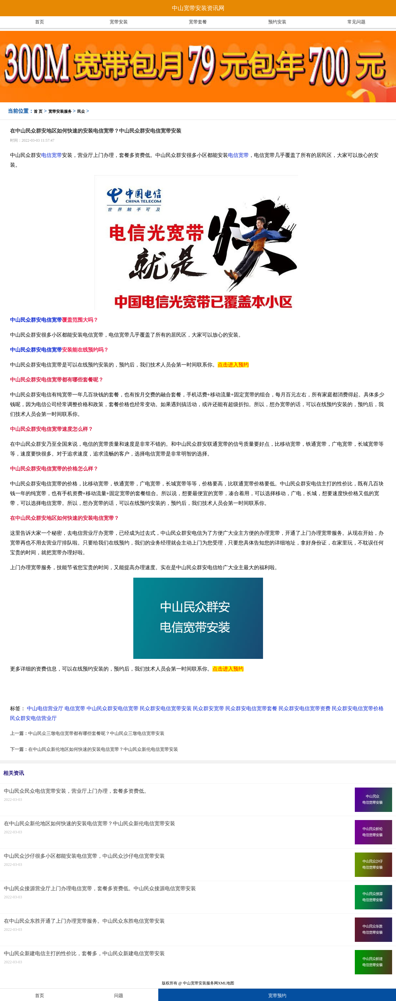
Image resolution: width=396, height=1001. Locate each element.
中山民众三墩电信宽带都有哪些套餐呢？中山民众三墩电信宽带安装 (96, 733)
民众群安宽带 (208, 708)
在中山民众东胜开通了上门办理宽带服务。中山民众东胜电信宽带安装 (84, 921)
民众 (81, 111)
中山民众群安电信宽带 (36, 320)
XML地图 (226, 983)
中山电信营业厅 (45, 708)
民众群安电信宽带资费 (304, 708)
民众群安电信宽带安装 (166, 708)
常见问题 (356, 21)
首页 (39, 21)
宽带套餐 (198, 21)
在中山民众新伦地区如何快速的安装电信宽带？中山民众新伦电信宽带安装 (103, 749)
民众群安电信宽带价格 (358, 708)
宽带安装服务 (60, 111)
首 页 (38, 111)
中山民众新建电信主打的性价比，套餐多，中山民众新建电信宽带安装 (84, 953)
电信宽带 (51, 155)
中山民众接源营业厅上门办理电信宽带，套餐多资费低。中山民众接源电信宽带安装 (100, 888)
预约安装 (277, 21)
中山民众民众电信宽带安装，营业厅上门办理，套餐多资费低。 (76, 791)
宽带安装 (119, 21)
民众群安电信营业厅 (33, 718)
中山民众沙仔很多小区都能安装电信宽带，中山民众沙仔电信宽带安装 (84, 856)
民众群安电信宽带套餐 (251, 708)
